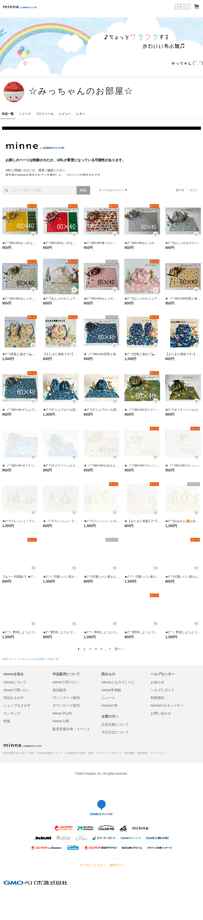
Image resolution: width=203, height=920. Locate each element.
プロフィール (45, 113)
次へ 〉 (120, 649)
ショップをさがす (17, 705)
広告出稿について (115, 724)
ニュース (108, 698)
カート (196, 6)
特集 (6, 721)
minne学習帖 (111, 690)
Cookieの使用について (50, 753)
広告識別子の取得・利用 (79, 753)
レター (80, 113)
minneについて (14, 682)
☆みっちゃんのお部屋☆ (81, 91)
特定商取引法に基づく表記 (18, 753)
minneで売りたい (66, 682)
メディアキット (159, 753)
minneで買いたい (16, 690)
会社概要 (129, 753)
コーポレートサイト (92, 865)
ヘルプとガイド (163, 690)
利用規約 (157, 698)
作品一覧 (8, 113)
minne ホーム (9, 659)
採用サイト (116, 865)
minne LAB (61, 721)
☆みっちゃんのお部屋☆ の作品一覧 (40, 659)
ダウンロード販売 (66, 705)
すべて (180, 190)
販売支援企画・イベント (71, 729)
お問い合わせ (161, 713)
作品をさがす (13, 698)
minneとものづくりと (118, 682)
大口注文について (115, 732)
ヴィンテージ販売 (66, 698)
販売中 (194, 190)
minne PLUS (62, 713)
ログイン (182, 6)
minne (22, 745)
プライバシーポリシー (109, 753)
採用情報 (142, 753)
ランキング (12, 713)
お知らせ (157, 682)
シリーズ (25, 113)
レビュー (65, 113)
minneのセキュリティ (167, 705)
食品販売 (59, 690)
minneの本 (110, 705)
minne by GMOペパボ (20, 6)
